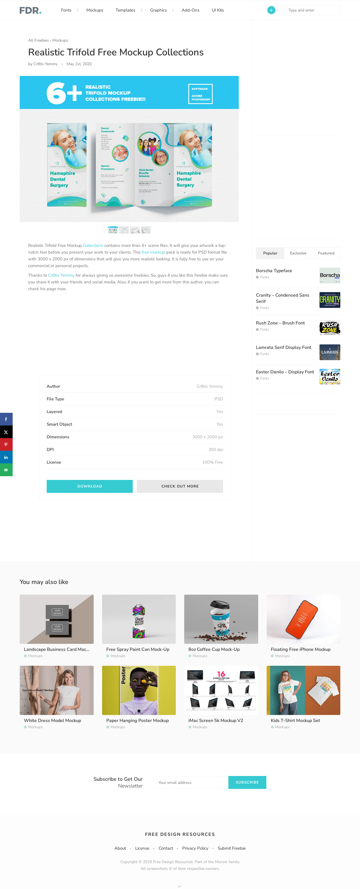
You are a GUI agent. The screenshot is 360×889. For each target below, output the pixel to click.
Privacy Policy (195, 848)
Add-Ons (190, 10)
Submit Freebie (232, 848)
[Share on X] (6, 432)
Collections (93, 245)
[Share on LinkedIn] (6, 457)
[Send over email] (6, 470)
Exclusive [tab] (298, 253)
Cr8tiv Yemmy (61, 275)
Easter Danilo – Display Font (285, 372)
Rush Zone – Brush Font (280, 323)
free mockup (153, 252)
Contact (166, 848)
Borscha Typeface (274, 271)
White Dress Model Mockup (52, 720)
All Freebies (38, 40)
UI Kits (218, 10)
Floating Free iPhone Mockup (300, 649)
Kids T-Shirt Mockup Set (295, 720)
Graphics (158, 10)
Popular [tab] (270, 253)
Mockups (94, 10)
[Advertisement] (70, 338)
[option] (129, 149)
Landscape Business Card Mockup (58, 649)
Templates (125, 10)
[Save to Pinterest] (6, 444)
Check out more (180, 486)
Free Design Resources (180, 834)
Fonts (66, 10)
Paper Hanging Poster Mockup (137, 720)
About (120, 848)
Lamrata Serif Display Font (283, 347)
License (142, 848)
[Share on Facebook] (6, 419)
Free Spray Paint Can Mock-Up (137, 649)
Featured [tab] (326, 253)
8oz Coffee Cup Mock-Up (214, 649)
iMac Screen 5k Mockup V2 (215, 720)
